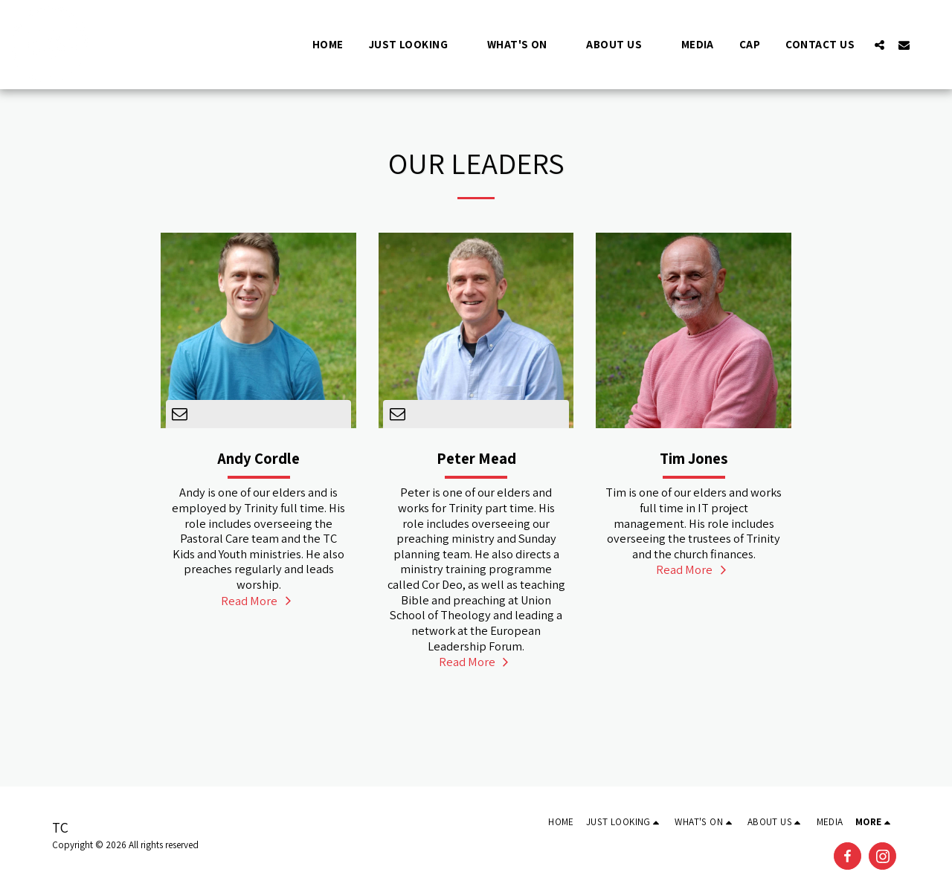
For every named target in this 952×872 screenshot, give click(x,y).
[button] (415, 44)
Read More (258, 600)
